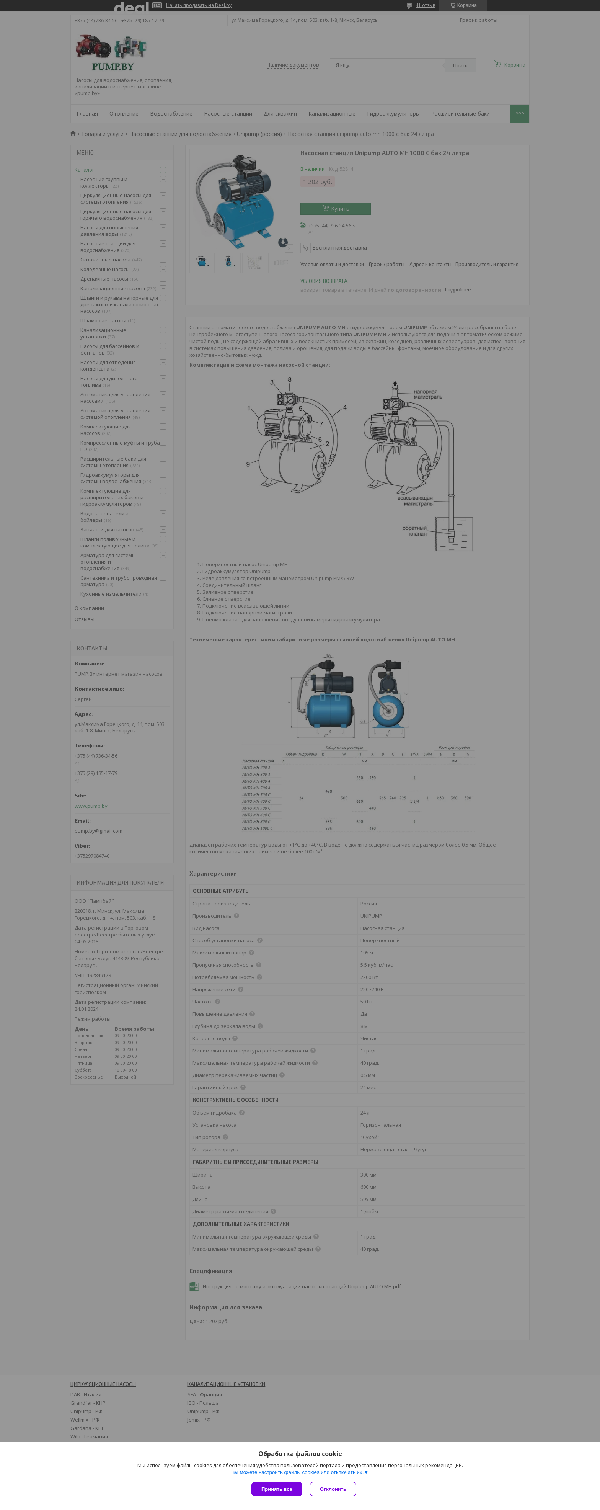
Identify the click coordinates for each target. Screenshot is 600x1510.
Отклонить (333, 1489)
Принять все (276, 1489)
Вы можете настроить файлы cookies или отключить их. (297, 1472)
